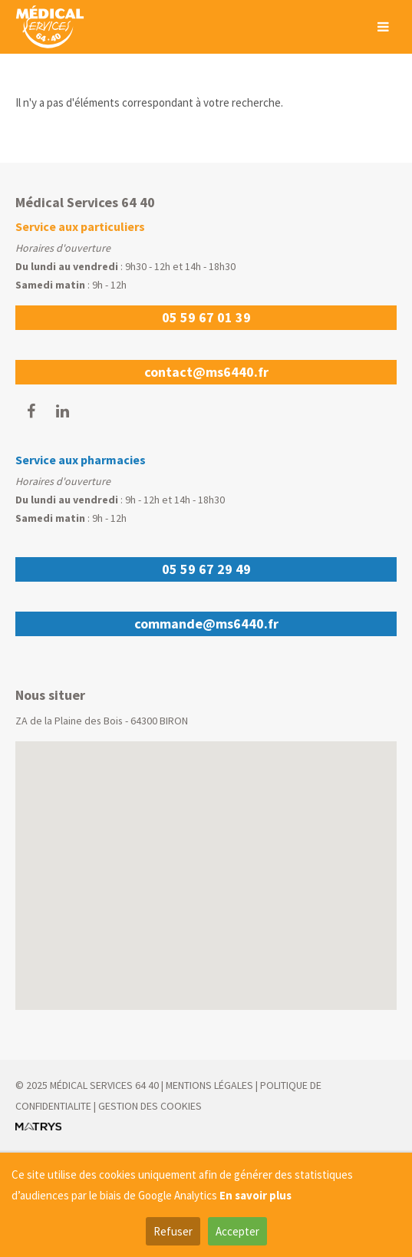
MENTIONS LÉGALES (209, 1085)
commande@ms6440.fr (206, 623)
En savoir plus (255, 1195)
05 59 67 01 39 (206, 317)
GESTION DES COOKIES (150, 1106)
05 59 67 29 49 (206, 569)
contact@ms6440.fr (206, 372)
